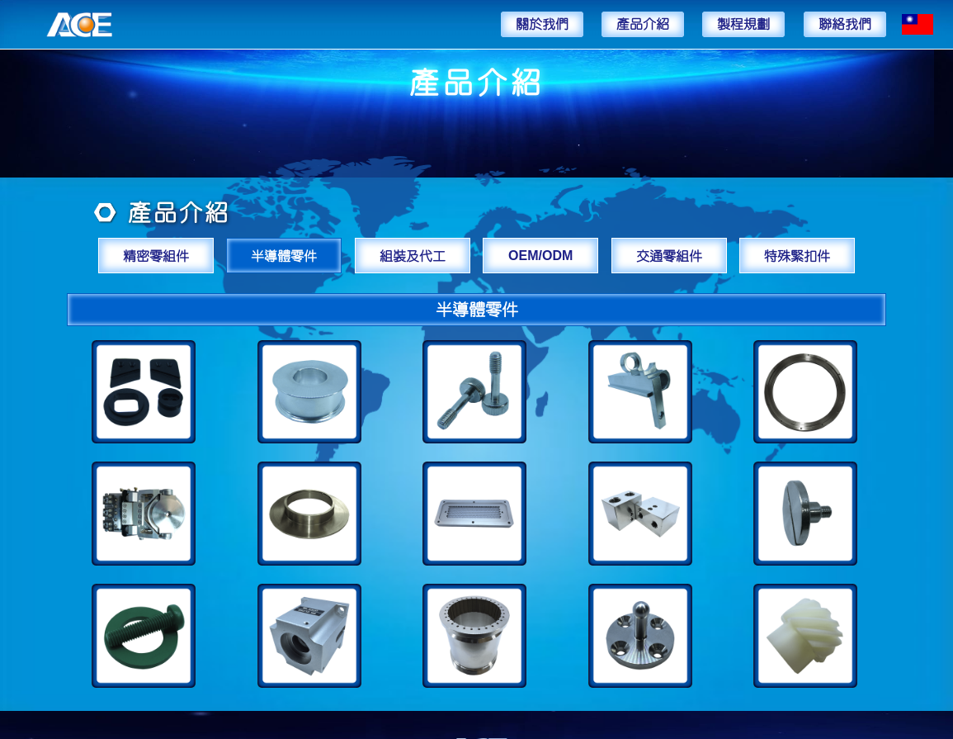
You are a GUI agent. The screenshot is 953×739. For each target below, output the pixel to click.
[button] (917, 24)
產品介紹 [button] (642, 24)
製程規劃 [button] (743, 24)
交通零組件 (669, 256)
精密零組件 (156, 256)
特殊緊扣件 (797, 256)
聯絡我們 (845, 24)
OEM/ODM (540, 256)
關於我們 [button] (542, 24)
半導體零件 (284, 256)
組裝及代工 (413, 256)
